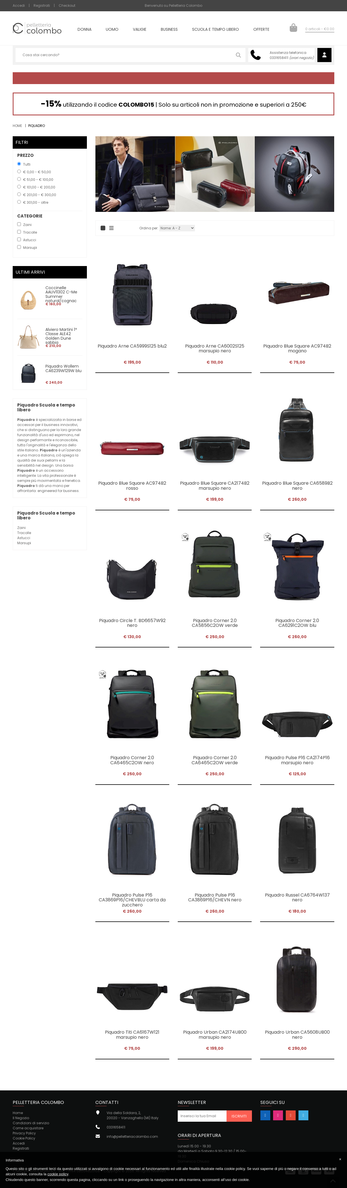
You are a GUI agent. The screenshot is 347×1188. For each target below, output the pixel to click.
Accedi (19, 5)
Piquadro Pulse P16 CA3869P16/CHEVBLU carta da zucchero (132, 900)
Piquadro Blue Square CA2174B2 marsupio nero (214, 485)
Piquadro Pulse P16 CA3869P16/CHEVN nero (214, 897)
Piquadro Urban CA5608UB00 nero (297, 1034)
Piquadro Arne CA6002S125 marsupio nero (214, 348)
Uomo (112, 29)
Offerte (261, 29)
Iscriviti (239, 1116)
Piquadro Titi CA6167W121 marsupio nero (132, 1034)
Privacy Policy (24, 1133)
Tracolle (24, 532)
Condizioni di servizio (31, 1123)
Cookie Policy (24, 1138)
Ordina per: (148, 228)
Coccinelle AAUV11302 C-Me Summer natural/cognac (61, 294)
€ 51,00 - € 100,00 (38, 179)
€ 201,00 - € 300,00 (39, 194)
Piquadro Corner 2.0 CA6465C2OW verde (215, 760)
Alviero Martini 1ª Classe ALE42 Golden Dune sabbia (61, 336)
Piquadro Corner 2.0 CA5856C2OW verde (215, 623)
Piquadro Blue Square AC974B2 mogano (297, 348)
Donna (84, 29)
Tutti (26, 164)
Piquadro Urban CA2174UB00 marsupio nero (215, 1034)
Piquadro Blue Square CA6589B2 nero (297, 485)
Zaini (21, 527)
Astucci (23, 537)
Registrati (42, 5)
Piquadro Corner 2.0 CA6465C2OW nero (132, 760)
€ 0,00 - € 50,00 (37, 172)
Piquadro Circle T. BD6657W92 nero (132, 623)
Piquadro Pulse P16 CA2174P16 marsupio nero (297, 760)
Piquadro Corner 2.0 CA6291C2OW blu (297, 623)
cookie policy (57, 1174)
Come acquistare (28, 1128)
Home (17, 125)
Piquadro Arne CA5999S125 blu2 (132, 346)
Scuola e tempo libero (215, 29)
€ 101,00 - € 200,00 (39, 187)
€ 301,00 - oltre (35, 202)
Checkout (67, 5)
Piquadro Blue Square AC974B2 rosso (132, 485)
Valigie (139, 29)
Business (169, 29)
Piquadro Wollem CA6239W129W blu (63, 368)
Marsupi (24, 543)
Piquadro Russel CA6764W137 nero (297, 897)
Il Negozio (21, 1117)
